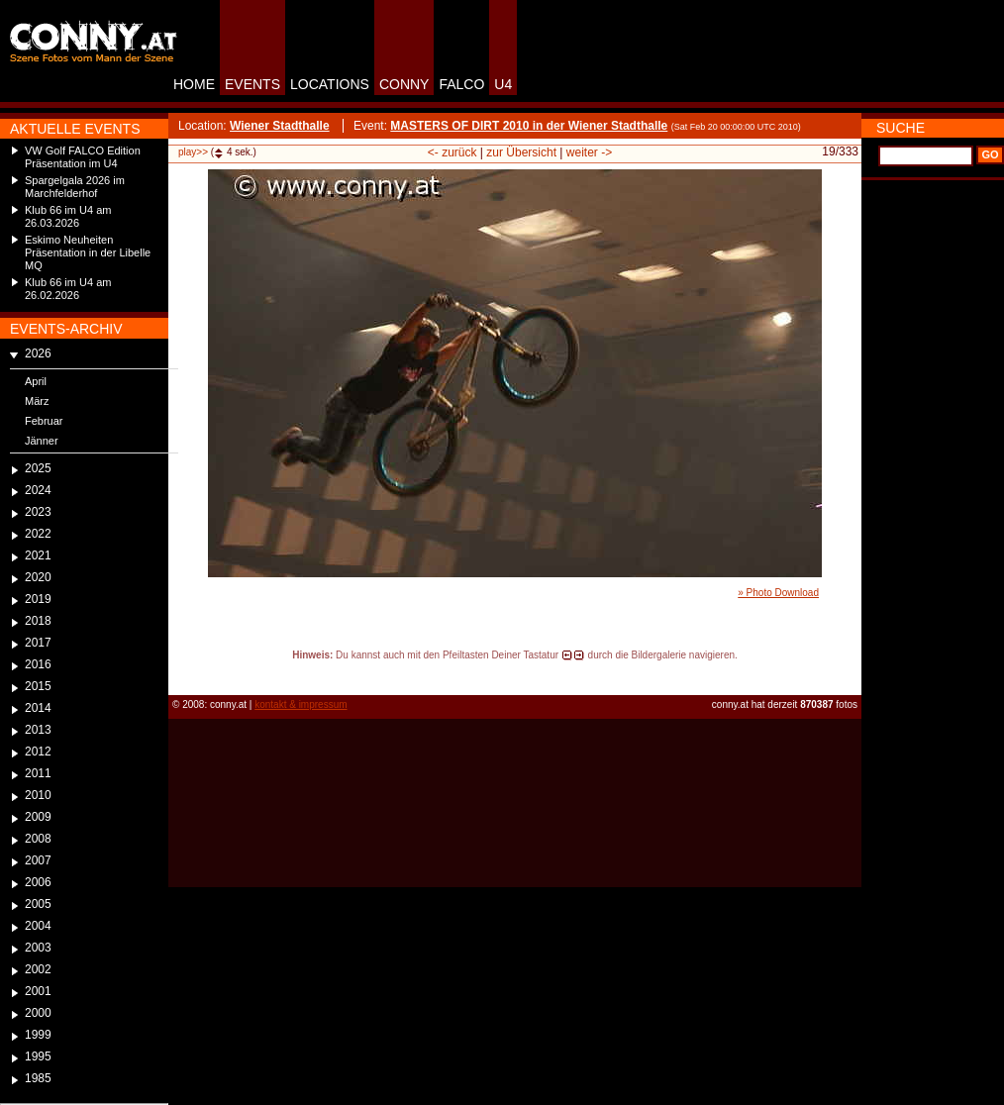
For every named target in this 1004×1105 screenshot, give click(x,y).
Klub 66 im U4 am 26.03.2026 (68, 216)
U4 (503, 84)
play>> (193, 152)
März (37, 401)
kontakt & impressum (300, 704)
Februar (44, 421)
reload (184, 673)
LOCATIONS (329, 84)
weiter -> (589, 152)
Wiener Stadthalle (280, 126)
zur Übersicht (521, 152)
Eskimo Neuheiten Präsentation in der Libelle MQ (88, 252)
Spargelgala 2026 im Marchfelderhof (75, 186)
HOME (194, 84)
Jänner (41, 441)
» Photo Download (778, 592)
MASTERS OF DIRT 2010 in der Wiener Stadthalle (528, 126)
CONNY (404, 84)
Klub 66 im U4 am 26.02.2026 (68, 288)
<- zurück (452, 152)
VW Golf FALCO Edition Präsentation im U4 (83, 157)
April (36, 381)
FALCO (461, 84)
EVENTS (252, 84)
